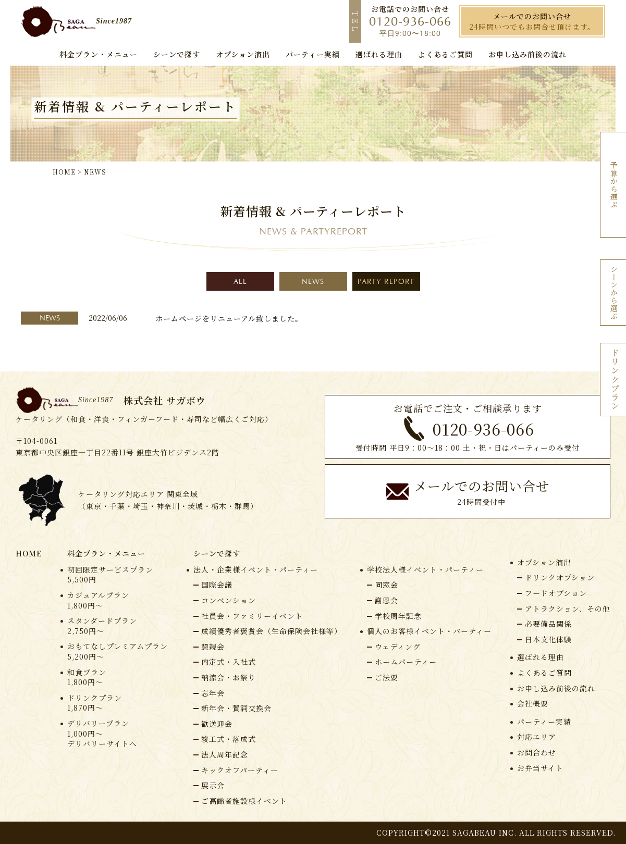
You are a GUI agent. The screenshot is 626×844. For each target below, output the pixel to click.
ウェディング (398, 646)
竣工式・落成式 (228, 739)
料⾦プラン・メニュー (106, 553)
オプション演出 (544, 562)
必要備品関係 (548, 623)
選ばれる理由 (540, 657)
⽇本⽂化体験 (548, 639)
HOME (29, 553)
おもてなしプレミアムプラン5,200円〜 (117, 651)
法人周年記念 (224, 754)
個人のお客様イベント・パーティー (429, 631)
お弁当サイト (540, 768)
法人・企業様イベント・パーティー (255, 570)
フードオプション (556, 593)
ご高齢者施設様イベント (244, 801)
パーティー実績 (544, 722)
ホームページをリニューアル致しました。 (229, 318)
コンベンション (228, 600)
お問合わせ (536, 753)
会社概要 (532, 704)
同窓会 (386, 584)
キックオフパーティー (239, 770)
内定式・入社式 (228, 661)
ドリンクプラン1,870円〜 (94, 703)
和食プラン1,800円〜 (86, 677)
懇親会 (213, 646)
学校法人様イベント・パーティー (425, 570)
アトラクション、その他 (567, 608)
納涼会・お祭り (228, 677)
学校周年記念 (398, 616)
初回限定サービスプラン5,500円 (110, 575)
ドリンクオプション (560, 577)
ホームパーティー (406, 661)
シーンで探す (216, 553)
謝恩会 (386, 600)
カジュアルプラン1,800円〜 (98, 600)
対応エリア (536, 737)
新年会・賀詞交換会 (236, 708)
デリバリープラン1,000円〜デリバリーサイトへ (102, 733)
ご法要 (386, 677)
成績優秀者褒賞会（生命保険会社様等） (271, 631)
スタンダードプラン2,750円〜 (102, 626)
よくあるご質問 (544, 673)
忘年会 (213, 693)
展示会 (213, 785)
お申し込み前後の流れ (556, 688)
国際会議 (216, 584)
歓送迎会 (216, 723)
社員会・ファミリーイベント (252, 616)
